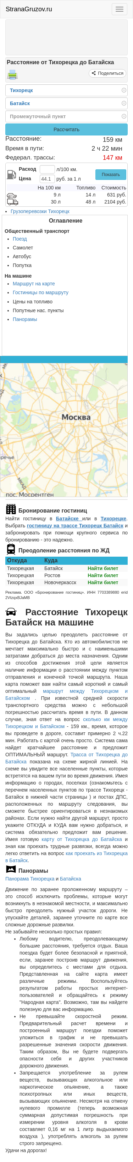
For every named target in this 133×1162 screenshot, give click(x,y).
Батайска (70, 879)
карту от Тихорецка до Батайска (82, 839)
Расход (27, 169)
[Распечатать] (12, 77)
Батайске (69, 518)
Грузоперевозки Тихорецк (40, 211)
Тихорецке (113, 518)
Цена (25, 178)
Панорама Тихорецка (29, 879)
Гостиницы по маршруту (40, 292)
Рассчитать (66, 129)
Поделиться (110, 73)
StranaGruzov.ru (29, 9)
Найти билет (103, 568)
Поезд (20, 239)
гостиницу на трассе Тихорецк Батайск (75, 525)
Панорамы (25, 319)
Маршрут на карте (34, 283)
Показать (111, 174)
